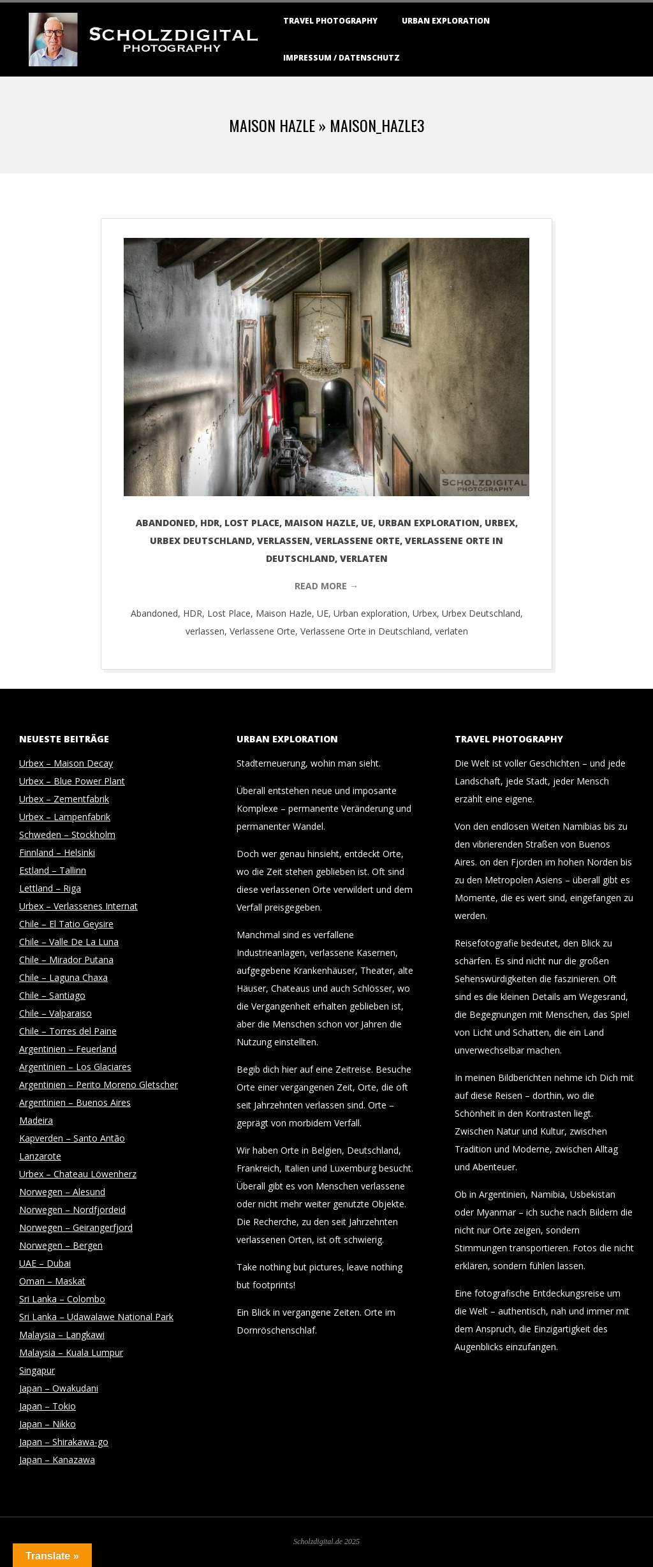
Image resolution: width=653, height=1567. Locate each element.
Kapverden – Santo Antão (72, 1138)
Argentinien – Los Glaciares (75, 1067)
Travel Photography (330, 20)
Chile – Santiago (52, 995)
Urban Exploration (446, 20)
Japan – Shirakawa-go (63, 1442)
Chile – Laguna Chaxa (63, 977)
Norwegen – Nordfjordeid (72, 1209)
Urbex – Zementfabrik (64, 799)
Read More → (326, 586)
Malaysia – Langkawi (62, 1334)
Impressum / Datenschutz (341, 57)
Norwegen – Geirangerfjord (76, 1227)
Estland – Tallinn (52, 870)
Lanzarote (40, 1156)
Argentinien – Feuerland (68, 1049)
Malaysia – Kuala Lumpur (71, 1352)
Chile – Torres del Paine (68, 1031)
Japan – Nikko (47, 1424)
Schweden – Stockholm (67, 834)
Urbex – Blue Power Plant (72, 781)
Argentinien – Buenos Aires (75, 1102)
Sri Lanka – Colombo (62, 1299)
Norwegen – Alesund (62, 1192)
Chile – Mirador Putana (66, 959)
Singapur (37, 1370)
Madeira (36, 1120)
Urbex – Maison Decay (66, 763)
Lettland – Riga (50, 888)
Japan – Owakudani (58, 1388)
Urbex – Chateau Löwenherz (77, 1174)
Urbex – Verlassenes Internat (78, 906)
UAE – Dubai (45, 1263)
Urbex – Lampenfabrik (64, 817)
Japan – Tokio (47, 1406)
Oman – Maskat (52, 1281)
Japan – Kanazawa (57, 1459)
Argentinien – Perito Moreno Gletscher (98, 1084)
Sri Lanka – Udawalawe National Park (96, 1317)
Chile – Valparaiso (55, 1013)
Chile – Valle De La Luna (69, 942)
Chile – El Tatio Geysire (66, 924)
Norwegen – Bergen (61, 1245)
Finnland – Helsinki (57, 852)
